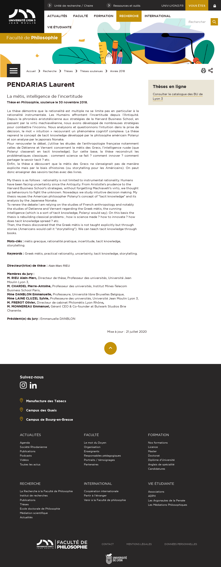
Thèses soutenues (91, 71)
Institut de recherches (34, 495)
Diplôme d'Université (161, 459)
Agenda (25, 442)
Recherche (129, 16)
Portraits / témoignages (99, 459)
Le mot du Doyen (95, 442)
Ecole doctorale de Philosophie (40, 508)
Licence (153, 447)
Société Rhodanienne (33, 447)
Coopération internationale (101, 491)
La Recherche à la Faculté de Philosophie (46, 491)
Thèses (68, 71)
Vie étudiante (59, 27)
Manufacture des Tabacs (46, 401)
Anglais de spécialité (161, 464)
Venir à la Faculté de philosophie (105, 500)
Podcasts (26, 455)
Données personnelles (180, 544)
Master (152, 451)
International (158, 16)
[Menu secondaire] (13, 70)
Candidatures (156, 468)
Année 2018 (117, 71)
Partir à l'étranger (95, 495)
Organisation (92, 447)
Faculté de (32, 37)
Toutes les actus (30, 464)
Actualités (57, 16)
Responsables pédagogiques (102, 455)
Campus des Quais (41, 410)
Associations (156, 491)
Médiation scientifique (34, 513)
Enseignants (91, 451)
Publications (27, 451)
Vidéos (24, 459)
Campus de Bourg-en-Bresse (49, 419)
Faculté (80, 16)
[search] (200, 21)
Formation (103, 16)
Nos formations (158, 442)
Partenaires (91, 464)
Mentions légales (139, 544)
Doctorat (154, 455)
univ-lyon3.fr (172, 5)
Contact (108, 544)
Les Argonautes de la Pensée (166, 500)
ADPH (152, 496)
